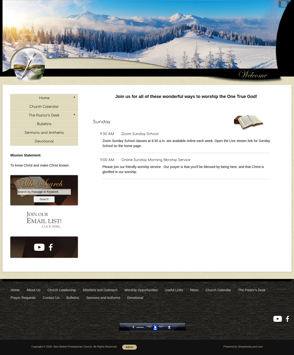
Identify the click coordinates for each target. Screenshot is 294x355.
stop (173, 327)
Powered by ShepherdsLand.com (243, 346)
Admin (129, 347)
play (156, 327)
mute (134, 327)
